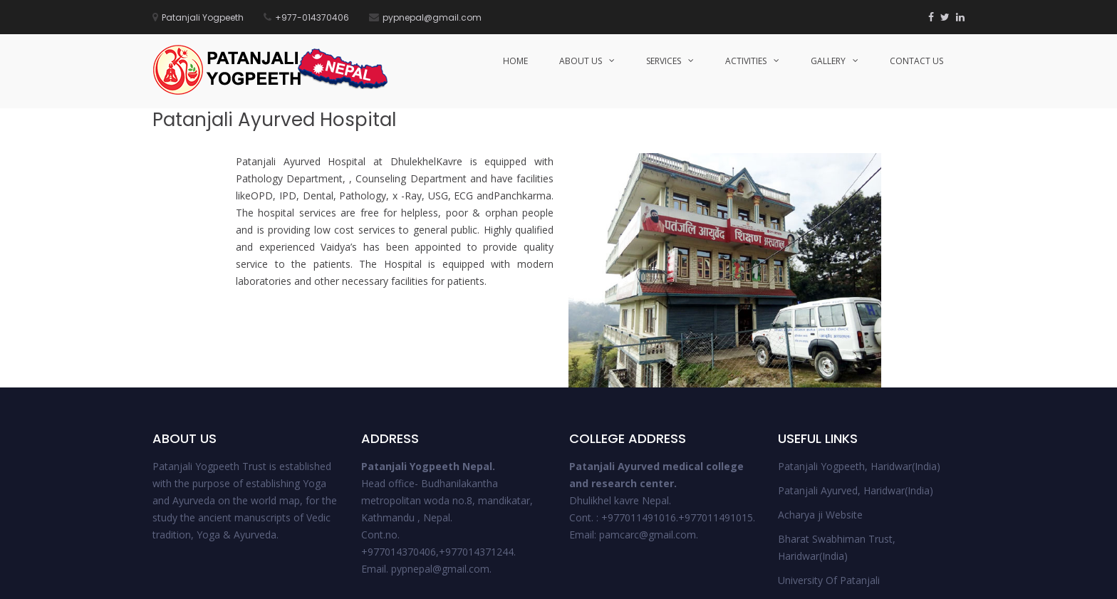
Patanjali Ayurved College (836, 495)
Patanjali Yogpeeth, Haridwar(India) (859, 357)
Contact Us (916, 61)
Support (916, 582)
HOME (515, 61)
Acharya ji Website (820, 405)
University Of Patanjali (829, 471)
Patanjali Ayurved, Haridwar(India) (855, 381)
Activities (746, 61)
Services (663, 61)
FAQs (954, 582)
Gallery (828, 61)
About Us (580, 61)
